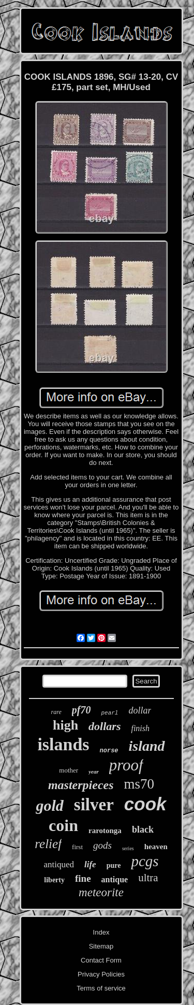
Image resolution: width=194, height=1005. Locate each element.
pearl (109, 713)
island (147, 746)
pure (114, 865)
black (143, 829)
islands (63, 744)
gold (49, 805)
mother (68, 770)
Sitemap (101, 946)
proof (126, 765)
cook (145, 804)
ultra (148, 877)
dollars (104, 726)
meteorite (101, 892)
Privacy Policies (101, 974)
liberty (54, 880)
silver (94, 804)
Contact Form (101, 960)
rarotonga (105, 830)
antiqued (58, 864)
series (128, 848)
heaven (156, 846)
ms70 (139, 784)
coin (63, 825)
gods (102, 845)
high (65, 725)
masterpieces (81, 785)
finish (140, 728)
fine (83, 878)
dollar (139, 710)
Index (101, 932)
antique (114, 879)
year (93, 771)
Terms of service (101, 988)
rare (56, 712)
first (77, 847)
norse (109, 750)
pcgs (144, 861)
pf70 (81, 710)
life (90, 864)
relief (48, 844)
